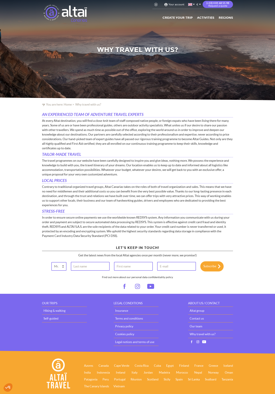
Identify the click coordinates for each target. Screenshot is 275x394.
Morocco (182, 372)
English (190, 4)
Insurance (121, 310)
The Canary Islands (96, 386)
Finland (184, 365)
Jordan (148, 372)
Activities (205, 17)
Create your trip (178, 17)
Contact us (197, 318)
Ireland (120, 372)
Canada (104, 365)
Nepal (198, 372)
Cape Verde (121, 365)
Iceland (228, 365)
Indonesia (103, 372)
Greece (213, 365)
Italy (135, 372)
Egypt (170, 365)
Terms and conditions (129, 318)
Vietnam (119, 386)
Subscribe (209, 266)
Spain (179, 379)
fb (124, 286)
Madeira (164, 372)
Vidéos (204, 342)
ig (137, 286)
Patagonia (90, 379)
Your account (176, 4)
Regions (226, 17)
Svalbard (210, 379)
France (198, 365)
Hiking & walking (55, 310)
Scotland (153, 379)
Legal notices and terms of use (134, 342)
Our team (196, 326)
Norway (213, 372)
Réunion (136, 379)
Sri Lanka (194, 379)
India (87, 372)
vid (150, 286)
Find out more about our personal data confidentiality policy (137, 277)
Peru (106, 379)
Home (68, 104)
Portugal (119, 379)
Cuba (157, 365)
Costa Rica (142, 365)
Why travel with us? (202, 334)
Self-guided (51, 318)
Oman (229, 372)
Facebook (191, 342)
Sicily (167, 379)
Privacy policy (124, 326)
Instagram (198, 342)
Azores (88, 365)
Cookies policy (124, 334)
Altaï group (197, 310)
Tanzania (227, 379)
